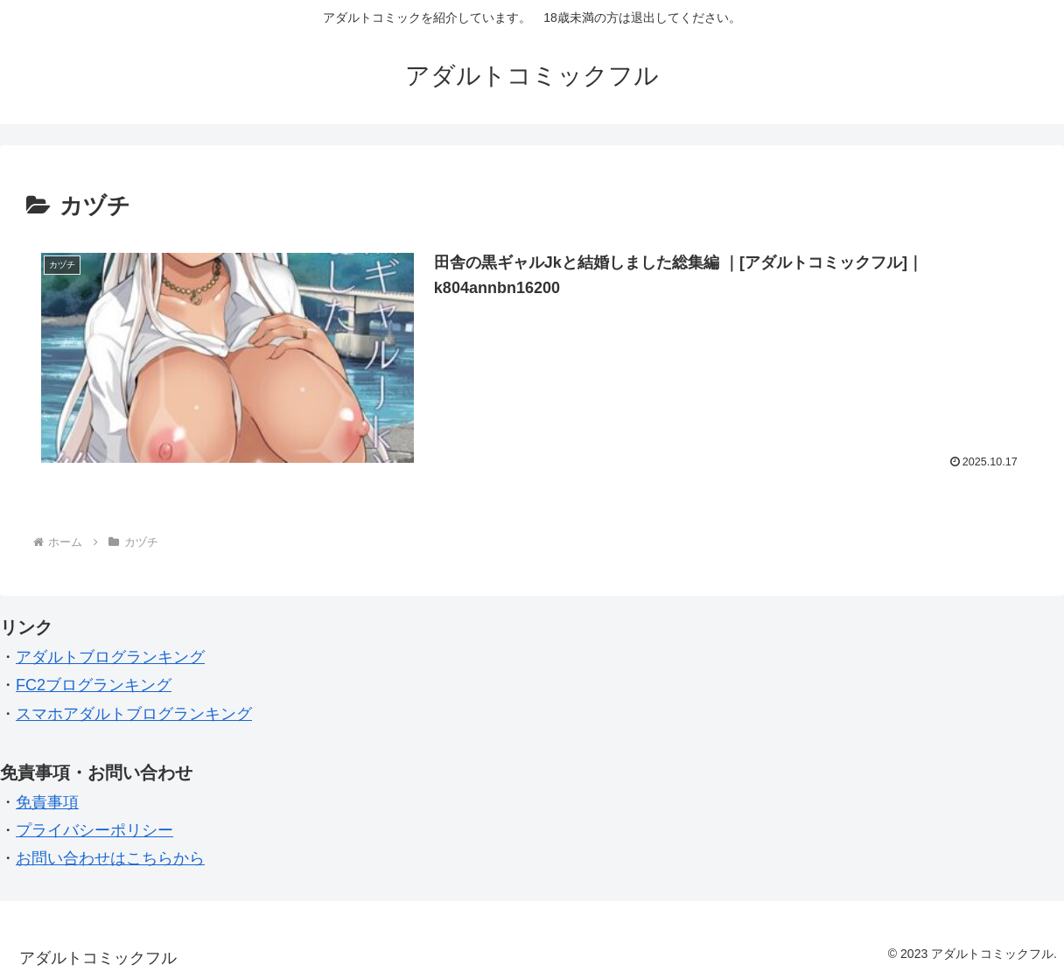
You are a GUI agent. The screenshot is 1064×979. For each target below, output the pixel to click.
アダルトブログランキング (110, 657)
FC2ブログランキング (94, 685)
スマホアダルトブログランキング (134, 714)
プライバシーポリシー (94, 830)
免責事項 (47, 802)
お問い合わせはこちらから (110, 858)
